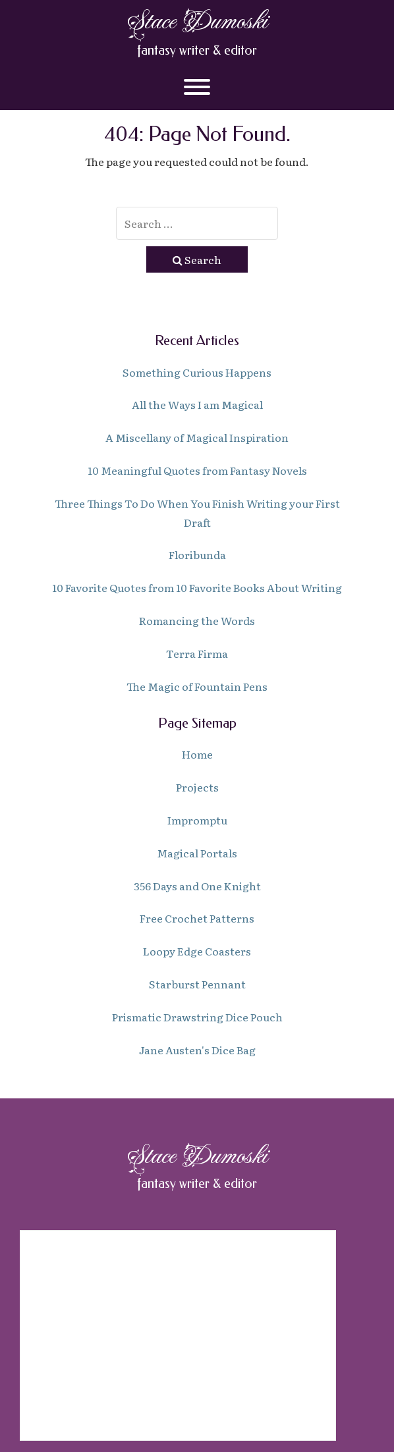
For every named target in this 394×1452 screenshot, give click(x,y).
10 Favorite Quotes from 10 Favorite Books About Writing (197, 587)
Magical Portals (197, 853)
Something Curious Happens (197, 372)
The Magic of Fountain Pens (197, 686)
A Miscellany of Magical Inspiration (197, 437)
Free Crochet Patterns (197, 918)
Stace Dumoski (197, 22)
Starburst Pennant (197, 984)
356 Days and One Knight (197, 886)
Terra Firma (197, 653)
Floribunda (197, 554)
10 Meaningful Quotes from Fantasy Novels (197, 470)
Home (197, 754)
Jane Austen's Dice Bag (197, 1050)
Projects (197, 787)
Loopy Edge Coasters (197, 951)
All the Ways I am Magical (197, 404)
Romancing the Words (197, 620)
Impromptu (197, 820)
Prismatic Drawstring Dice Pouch (197, 1017)
